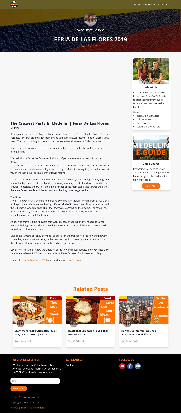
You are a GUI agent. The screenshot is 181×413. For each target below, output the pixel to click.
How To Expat (74, 260)
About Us (149, 4)
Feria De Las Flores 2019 (34, 260)
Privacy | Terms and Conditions (27, 407)
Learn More (151, 185)
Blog (137, 4)
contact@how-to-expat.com (25, 397)
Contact (163, 4)
